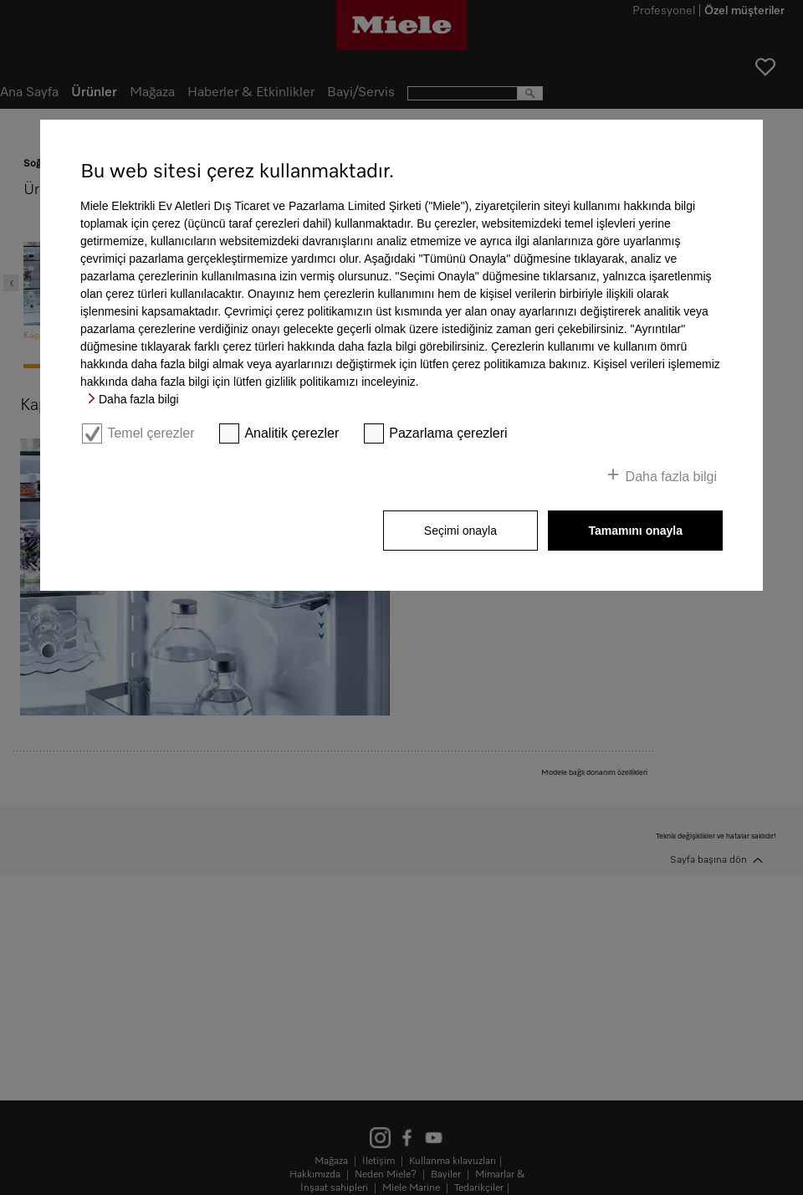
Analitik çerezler (291, 433)
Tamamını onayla (635, 530)
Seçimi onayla (460, 530)
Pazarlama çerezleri (448, 433)
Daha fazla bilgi (139, 399)
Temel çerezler (150, 433)
